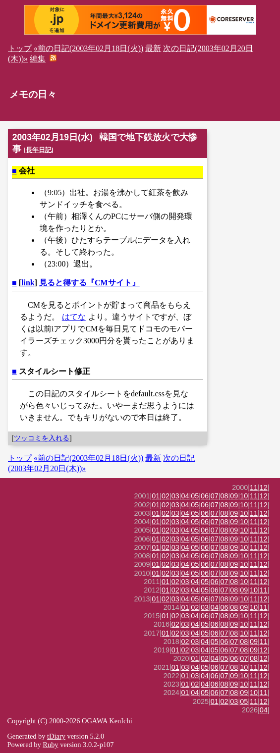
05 (195, 496)
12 (264, 487)
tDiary (56, 736)
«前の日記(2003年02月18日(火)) (88, 48)
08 (224, 496)
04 (185, 496)
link (28, 282)
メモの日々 (32, 94)
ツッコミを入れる (41, 438)
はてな (74, 317)
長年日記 (39, 150)
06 (205, 496)
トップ (20, 48)
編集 (38, 58)
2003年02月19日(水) (52, 137)
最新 (153, 48)
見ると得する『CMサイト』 (89, 282)
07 (215, 496)
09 (234, 496)
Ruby (50, 745)
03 (175, 496)
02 (165, 496)
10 (244, 496)
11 (254, 487)
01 (156, 496)
